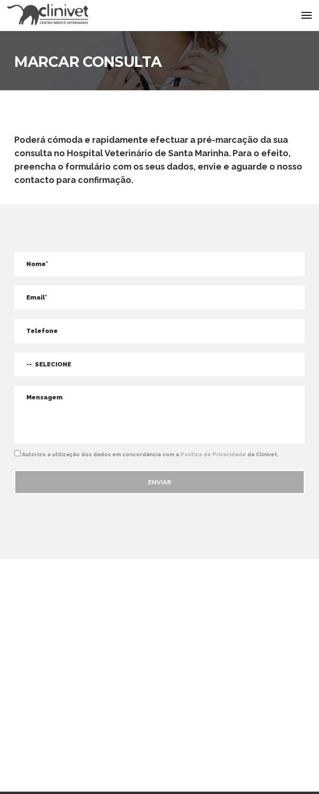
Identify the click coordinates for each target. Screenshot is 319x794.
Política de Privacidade (213, 454)
